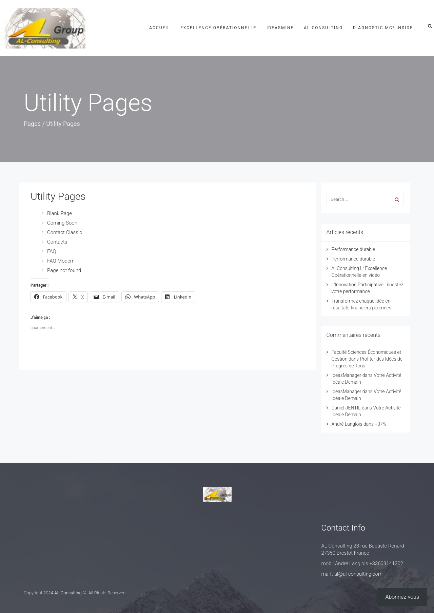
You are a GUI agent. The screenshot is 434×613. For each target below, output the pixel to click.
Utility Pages (58, 196)
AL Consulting (323, 27)
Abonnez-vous (402, 597)
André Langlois (347, 424)
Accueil (159, 27)
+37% (380, 424)
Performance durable (353, 249)
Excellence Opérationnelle (218, 27)
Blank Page (59, 213)
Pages (32, 123)
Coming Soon (62, 223)
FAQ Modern (61, 261)
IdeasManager (346, 375)
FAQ (51, 251)
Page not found (64, 270)
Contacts (57, 242)
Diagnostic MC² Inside (383, 27)
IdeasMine (280, 27)
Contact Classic (64, 232)
